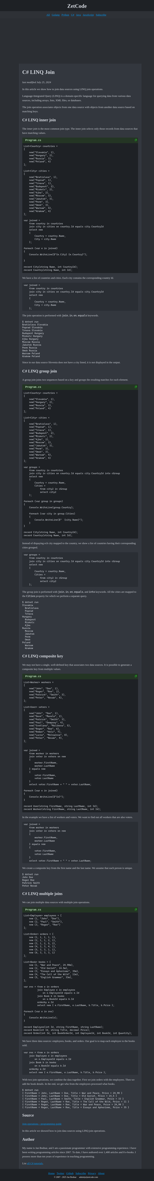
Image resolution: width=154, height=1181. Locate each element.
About (101, 1173)
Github (70, 1173)
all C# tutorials (35, 1163)
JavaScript (88, 14)
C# (72, 14)
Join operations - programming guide (42, 1123)
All (48, 14)
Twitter (60, 1173)
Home (51, 1173)
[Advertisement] (77, 41)
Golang (56, 14)
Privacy (92, 1173)
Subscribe (101, 14)
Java (78, 14)
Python (65, 14)
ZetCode (77, 6)
